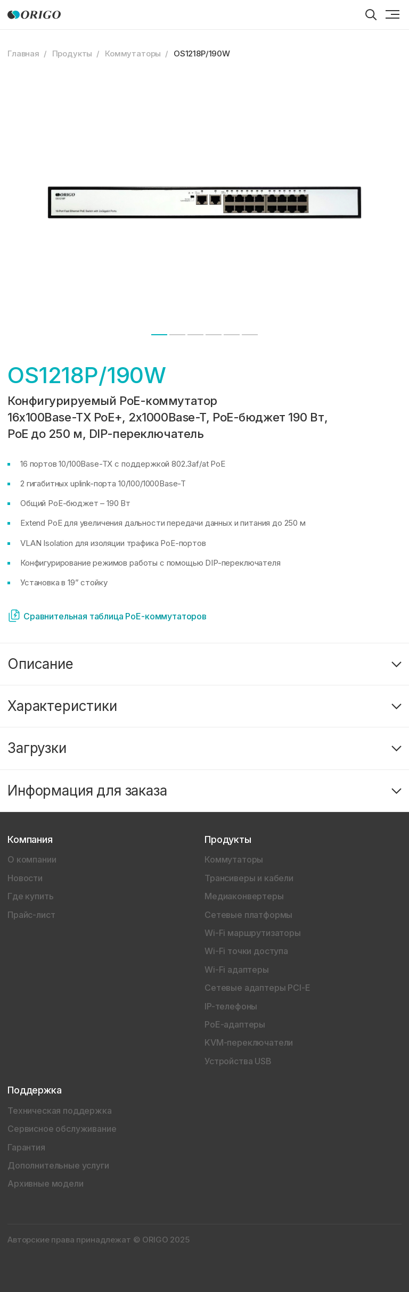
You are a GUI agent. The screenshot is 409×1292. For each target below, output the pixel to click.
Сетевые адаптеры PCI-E (257, 987)
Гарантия (26, 1147)
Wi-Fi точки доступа (246, 951)
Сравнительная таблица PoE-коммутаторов (115, 616)
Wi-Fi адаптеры (236, 969)
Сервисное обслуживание (61, 1128)
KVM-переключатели (248, 1042)
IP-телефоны (230, 1006)
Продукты (72, 53)
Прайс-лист (31, 914)
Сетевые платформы (248, 914)
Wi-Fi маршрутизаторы (252, 932)
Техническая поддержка (59, 1110)
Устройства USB (238, 1061)
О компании (31, 859)
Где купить (30, 896)
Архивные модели (45, 1183)
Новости (25, 878)
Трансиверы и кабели (248, 878)
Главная (23, 53)
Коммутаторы (133, 53)
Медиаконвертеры (244, 896)
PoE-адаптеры (234, 1024)
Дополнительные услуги (58, 1165)
